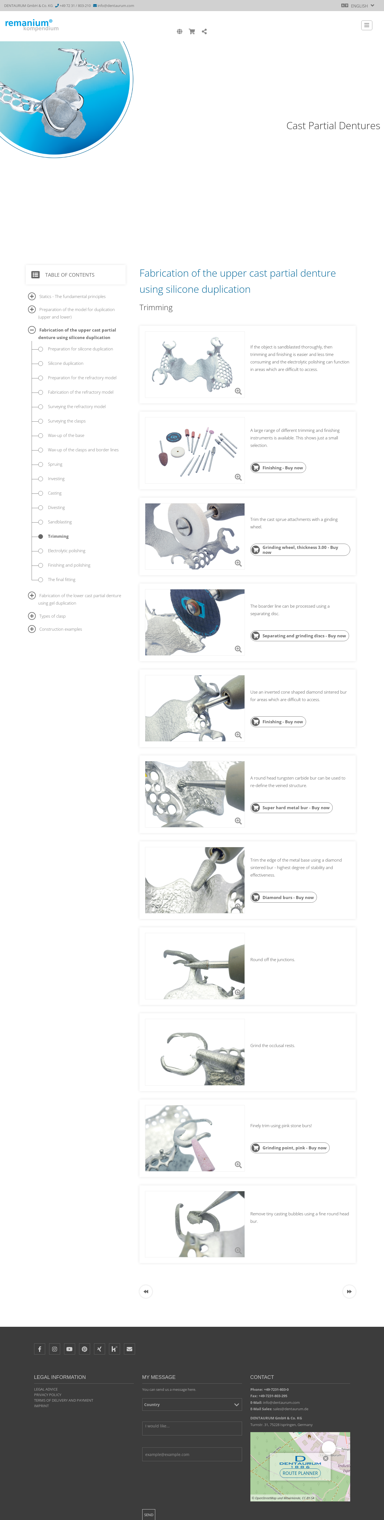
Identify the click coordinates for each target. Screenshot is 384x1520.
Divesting (56, 507)
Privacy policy (47, 1394)
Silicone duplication (65, 363)
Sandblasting (60, 522)
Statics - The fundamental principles (72, 296)
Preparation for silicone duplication (80, 349)
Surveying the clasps (67, 421)
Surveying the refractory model (77, 406)
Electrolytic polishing (66, 550)
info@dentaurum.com (116, 5)
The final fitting (61, 579)
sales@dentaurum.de (290, 1408)
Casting (55, 493)
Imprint (41, 1405)
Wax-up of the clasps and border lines (83, 449)
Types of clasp (52, 616)
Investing (56, 478)
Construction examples (60, 629)
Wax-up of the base (66, 435)
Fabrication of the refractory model (80, 392)
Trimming (58, 536)
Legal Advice (46, 1389)
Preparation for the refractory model (82, 377)
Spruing (55, 464)
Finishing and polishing (69, 565)
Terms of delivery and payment (63, 1400)
